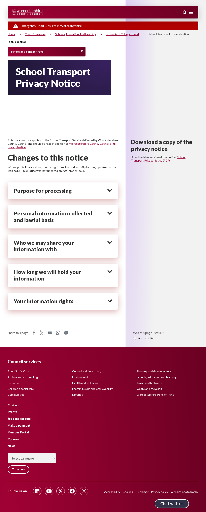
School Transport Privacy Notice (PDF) (158, 158)
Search (184, 12)
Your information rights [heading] (43, 301)
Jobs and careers (19, 418)
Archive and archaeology (23, 377)
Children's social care (21, 388)
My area (13, 439)
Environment (80, 377)
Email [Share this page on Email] (50, 333)
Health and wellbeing (85, 382)
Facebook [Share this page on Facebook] (34, 333)
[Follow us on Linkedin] (37, 491)
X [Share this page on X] (42, 333)
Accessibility (112, 492)
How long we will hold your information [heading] (47, 275)
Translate (18, 469)
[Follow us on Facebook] (72, 491)
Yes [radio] (140, 338)
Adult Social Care (18, 371)
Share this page (18, 333)
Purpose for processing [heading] (43, 190)
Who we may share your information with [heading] (44, 246)
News (11, 445)
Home (11, 34)
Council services (35, 34)
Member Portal (18, 432)
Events (12, 412)
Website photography (184, 492)
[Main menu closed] (191, 12)
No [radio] (151, 338)
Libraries (77, 394)
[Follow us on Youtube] (49, 491)
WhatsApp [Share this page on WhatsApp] (58, 333)
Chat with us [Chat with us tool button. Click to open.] (171, 503)
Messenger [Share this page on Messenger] (66, 333)
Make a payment (19, 425)
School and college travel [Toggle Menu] (27, 51)
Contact (13, 405)
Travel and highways (149, 382)
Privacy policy (159, 492)
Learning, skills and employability (92, 388)
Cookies (128, 492)
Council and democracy (86, 371)
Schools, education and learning (75, 34)
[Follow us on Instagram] (84, 491)
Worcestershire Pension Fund (155, 394)
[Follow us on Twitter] (60, 491)
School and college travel (122, 34)
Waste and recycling (149, 388)
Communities (16, 394)
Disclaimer (142, 492)
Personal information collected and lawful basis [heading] (53, 216)
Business (13, 382)
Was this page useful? (147, 333)
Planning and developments (154, 371)
